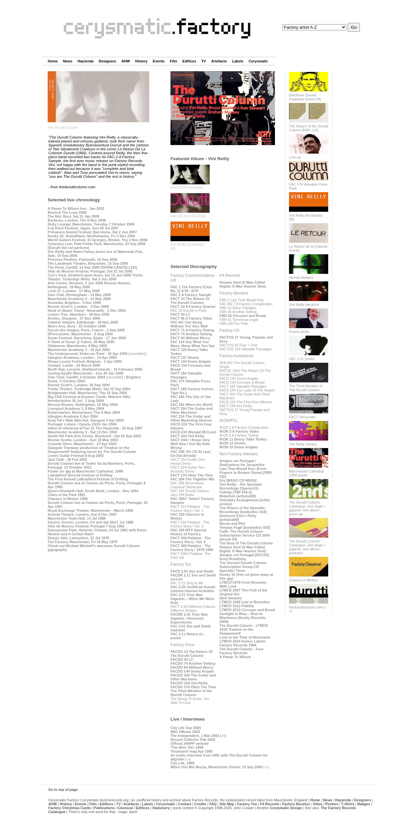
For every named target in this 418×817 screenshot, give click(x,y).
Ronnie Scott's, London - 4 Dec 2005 (78, 306)
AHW (125, 61)
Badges (363, 804)
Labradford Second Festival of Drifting (80, 475)
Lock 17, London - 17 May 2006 (74, 291)
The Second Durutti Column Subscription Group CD (242, 565)
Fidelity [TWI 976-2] (235, 492)
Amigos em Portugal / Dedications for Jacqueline (242, 463)
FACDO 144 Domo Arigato (192, 671)
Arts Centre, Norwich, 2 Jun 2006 (75, 283)
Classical (125, 808)
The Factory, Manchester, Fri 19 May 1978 (82, 542)
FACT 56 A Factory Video (191, 318)
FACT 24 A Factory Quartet (193, 306)
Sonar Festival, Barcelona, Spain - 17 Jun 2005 (87, 338)
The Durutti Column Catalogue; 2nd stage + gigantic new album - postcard (307, 547)
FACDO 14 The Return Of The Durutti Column (191, 654)
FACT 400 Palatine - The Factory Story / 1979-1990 (191, 548)
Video (317, 804)
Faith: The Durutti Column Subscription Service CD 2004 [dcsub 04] (244, 535)
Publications (104, 808)
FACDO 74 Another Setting (192, 663)
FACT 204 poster (302, 417)
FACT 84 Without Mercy (190, 338)
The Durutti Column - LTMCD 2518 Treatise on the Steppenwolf (243, 629)
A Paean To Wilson (235, 657)
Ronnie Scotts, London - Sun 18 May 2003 (83, 440)
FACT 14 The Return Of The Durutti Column (189, 301)
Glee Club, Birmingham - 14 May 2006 (79, 295)
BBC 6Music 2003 (185, 732)
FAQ (213, 804)
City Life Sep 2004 (185, 728)
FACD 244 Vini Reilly (186, 188)
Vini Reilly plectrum (304, 305)
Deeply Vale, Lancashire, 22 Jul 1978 (78, 538)
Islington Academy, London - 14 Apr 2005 (82, 357)
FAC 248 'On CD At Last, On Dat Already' (190, 454)
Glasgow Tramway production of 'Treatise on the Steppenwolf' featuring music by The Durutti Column (92, 450)
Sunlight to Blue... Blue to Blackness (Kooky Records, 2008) (242, 618)
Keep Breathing (232, 559)
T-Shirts (347, 804)
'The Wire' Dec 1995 (186, 747)
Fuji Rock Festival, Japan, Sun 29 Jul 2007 (83, 228)
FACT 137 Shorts (184, 357)
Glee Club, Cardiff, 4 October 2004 (76, 377)
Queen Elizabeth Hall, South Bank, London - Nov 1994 (93, 491)
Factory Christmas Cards (69, 808)
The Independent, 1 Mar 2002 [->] (198, 736)
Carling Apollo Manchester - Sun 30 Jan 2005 (85, 373)
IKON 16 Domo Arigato (238, 447)
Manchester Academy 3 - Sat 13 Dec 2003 (82, 432)
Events (159, 61)
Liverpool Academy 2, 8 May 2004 (76, 408)
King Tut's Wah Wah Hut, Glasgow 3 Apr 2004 (86, 420)
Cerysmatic (258, 61)
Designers (107, 61)
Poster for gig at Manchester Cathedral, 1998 (85, 471)
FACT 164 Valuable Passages (186, 375)
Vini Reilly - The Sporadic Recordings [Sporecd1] (240, 486)
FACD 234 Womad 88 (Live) (193, 432)
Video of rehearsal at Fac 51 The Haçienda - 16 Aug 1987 (95, 428)
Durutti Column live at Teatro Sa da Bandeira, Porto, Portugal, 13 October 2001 (91, 465)
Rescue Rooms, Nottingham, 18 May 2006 (89, 285)
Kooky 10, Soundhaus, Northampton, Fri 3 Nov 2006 (91, 236)
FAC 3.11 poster (302, 359)
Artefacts (219, 61)
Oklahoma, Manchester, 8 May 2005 (77, 346)
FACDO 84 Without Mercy (191, 667)
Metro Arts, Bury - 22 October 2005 (77, 326)
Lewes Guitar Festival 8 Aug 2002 (76, 456)
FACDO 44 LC (182, 659)
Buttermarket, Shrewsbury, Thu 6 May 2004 (84, 412)
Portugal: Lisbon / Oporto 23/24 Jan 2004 (82, 424)
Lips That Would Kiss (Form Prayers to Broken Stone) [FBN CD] (245, 472)
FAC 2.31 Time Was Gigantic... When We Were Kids (192, 599)
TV (203, 61)
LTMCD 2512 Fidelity (236, 606)
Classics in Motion (303, 580)
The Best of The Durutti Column (246, 543)
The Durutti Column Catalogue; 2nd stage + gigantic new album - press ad (307, 508)
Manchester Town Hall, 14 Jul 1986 (77, 518)
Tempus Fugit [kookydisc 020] (244, 527)
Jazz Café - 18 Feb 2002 (67, 459)
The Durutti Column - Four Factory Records (241, 651)
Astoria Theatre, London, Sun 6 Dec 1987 (82, 514)
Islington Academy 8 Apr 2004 (73, 416)
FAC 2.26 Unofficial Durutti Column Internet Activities (192, 589)
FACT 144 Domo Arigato (190, 361)
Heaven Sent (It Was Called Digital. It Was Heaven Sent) (242, 284)
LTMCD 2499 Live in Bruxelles (244, 602)
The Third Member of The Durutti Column (305, 388)
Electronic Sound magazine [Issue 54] (305, 97)
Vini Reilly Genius (303, 444)
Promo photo (299, 332)
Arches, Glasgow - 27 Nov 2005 (74, 318)
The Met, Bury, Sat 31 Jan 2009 (73, 216)
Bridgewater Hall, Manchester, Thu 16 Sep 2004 (87, 393)
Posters (331, 804)
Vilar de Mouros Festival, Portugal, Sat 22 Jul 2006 (90, 271)
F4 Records (269, 804)
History (141, 61)
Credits (200, 804)
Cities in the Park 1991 (66, 495)
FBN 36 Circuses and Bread (242, 316)
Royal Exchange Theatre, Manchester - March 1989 (90, 510)
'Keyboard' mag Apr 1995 (191, 751)
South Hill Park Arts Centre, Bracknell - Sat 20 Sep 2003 (94, 436)
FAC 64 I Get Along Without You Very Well (189, 324)
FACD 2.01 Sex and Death (192, 571)
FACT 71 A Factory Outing (192, 330)
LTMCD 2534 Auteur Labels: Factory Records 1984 (242, 643)
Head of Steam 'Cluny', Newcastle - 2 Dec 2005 (87, 310)
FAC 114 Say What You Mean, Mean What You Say (192, 344)
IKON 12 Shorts (232, 443)
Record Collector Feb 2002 (192, 740)
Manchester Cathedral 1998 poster (306, 473)
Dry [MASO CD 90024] (237, 480)
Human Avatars (301, 277)
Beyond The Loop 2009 (67, 212)
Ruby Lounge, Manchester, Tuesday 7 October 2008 (91, 224)
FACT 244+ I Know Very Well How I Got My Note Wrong (190, 444)
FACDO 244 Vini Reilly (188, 216)
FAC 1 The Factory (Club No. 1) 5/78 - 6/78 (191, 289)
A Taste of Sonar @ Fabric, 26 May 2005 (81, 342)
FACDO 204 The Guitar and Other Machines (193, 677)
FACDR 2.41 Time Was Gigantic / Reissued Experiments (189, 618)
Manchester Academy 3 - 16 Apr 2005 (79, 350)
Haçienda (86, 61)
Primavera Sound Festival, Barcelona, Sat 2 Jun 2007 (92, 232)
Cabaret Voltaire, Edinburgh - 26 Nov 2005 (83, 322)
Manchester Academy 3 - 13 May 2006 (79, 299)
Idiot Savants (230, 598)
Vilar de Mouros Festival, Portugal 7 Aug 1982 (86, 526)
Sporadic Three (232, 571)
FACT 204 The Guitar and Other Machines (191, 410)
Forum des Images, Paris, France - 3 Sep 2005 (86, 330)
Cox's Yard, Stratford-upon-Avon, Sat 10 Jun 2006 (89, 275)
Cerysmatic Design (286, 808)
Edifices (189, 61)
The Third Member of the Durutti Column (191, 693)
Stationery (160, 808)
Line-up (295, 157)
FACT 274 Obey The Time (191, 475)
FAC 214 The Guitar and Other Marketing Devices (191, 418)
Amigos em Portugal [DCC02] (244, 555)
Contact (184, 804)
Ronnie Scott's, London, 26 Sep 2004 (79, 385)
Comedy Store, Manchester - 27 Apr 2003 (82, 444)
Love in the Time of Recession (244, 637)
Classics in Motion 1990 (68, 499)
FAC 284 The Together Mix (192, 479)
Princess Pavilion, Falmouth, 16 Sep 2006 (82, 259)
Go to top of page (63, 790)
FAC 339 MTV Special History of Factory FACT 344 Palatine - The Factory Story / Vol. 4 (190, 536)
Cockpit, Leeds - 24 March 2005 (74, 365)
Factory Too (247, 804)
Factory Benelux (296, 804)
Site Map (226, 804)
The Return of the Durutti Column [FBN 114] (308, 128)
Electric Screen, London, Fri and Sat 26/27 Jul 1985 (91, 522)
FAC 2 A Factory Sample (190, 295)
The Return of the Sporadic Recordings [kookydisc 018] (242, 510)
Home (53, 61)
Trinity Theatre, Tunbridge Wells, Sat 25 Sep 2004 (89, 389)
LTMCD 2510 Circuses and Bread (247, 610)
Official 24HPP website (189, 743)
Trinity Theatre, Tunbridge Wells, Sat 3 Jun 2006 (95, 277)
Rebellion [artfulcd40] (237, 496)
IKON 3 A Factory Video (239, 431)
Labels (238, 61)
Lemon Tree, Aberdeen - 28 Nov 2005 (78, 314)
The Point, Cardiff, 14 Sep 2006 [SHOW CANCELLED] (92, 267)
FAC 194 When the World (191, 405)
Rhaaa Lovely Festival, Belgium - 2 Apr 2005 (85, 361)
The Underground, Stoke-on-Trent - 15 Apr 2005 (87, 354)
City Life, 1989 (182, 763)
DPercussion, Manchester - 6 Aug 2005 (80, 334)
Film (173, 61)
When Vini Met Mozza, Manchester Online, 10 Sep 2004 (216, 767)
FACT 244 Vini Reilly (187, 436)
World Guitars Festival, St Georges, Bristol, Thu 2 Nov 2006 (98, 240)
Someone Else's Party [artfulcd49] (237, 518)
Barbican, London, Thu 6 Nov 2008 (77, 220)
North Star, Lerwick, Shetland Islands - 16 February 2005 (95, 369)
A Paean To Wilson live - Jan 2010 (76, 208)
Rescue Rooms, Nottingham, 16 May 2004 (83, 405)
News (67, 61)
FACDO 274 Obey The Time (193, 687)
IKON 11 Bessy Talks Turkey (243, 439)
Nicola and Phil (232, 523)
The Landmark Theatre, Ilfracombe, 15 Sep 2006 (88, 263)
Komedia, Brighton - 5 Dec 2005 (74, 303)
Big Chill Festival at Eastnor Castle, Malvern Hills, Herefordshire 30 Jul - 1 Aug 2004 (89, 399)
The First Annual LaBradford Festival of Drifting (88, 479)
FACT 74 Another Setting (191, 334)
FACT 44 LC (180, 314)
